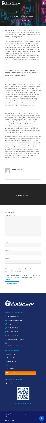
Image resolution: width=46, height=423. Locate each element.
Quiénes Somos (11, 354)
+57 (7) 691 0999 (13, 324)
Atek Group (16, 20)
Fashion (19, 12)
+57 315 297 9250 (12, 335)
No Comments (31, 20)
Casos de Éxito (11, 361)
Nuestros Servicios (12, 358)
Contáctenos (10, 368)
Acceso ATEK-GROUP (14, 383)
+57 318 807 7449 (12, 331)
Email (7, 250)
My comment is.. (10, 215)
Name (7, 242)
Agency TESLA (9, 416)
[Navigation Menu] (43, 3)
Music (26, 12)
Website (7, 259)
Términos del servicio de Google (24, 277)
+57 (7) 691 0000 (13, 328)
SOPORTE (10, 373)
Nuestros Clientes (12, 365)
